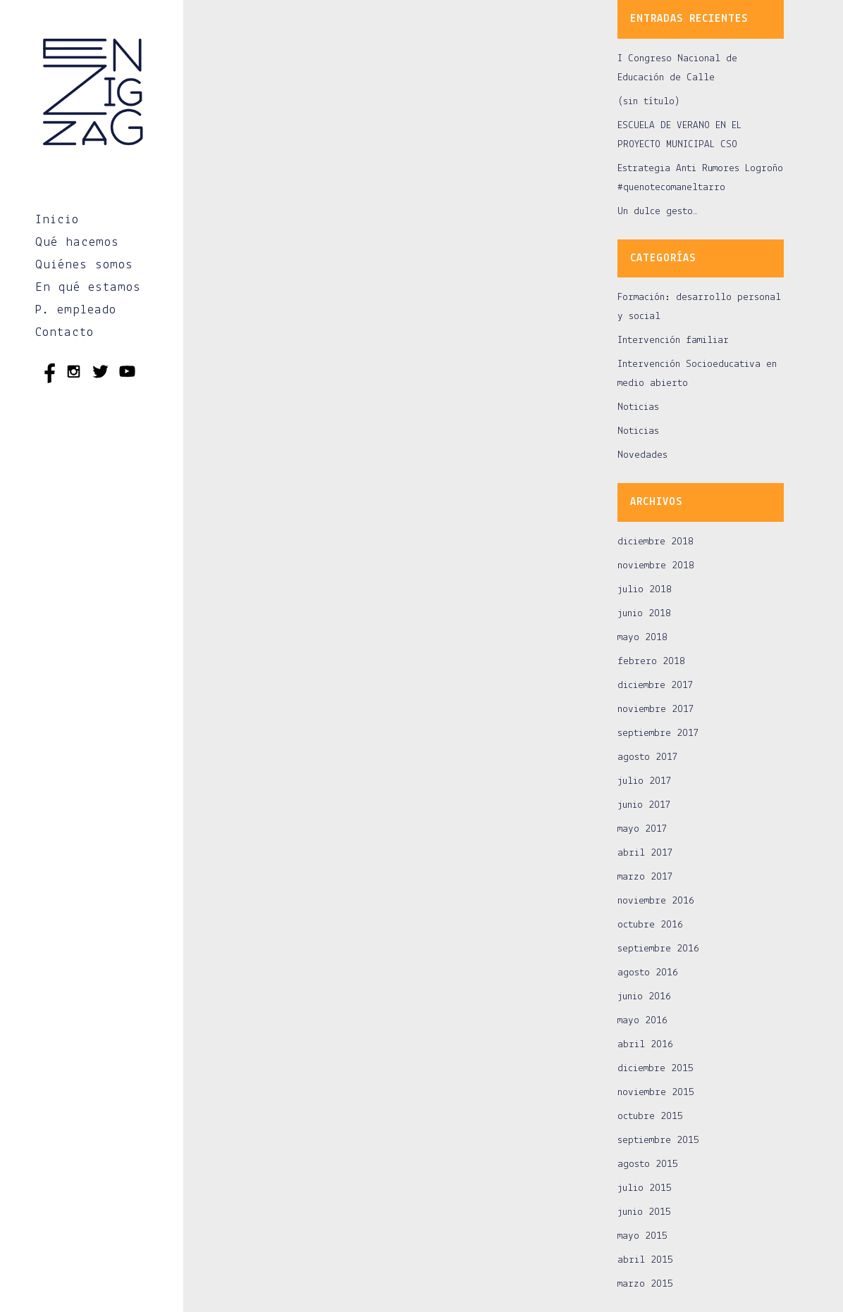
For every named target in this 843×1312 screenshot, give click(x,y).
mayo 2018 (642, 637)
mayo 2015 (642, 1236)
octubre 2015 (650, 1116)
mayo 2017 (642, 829)
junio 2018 (644, 613)
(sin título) (648, 101)
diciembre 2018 (655, 542)
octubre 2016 (650, 925)
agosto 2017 (647, 757)
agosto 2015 (647, 1164)
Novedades (642, 455)
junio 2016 (644, 997)
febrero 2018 (651, 661)
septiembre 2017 (658, 733)
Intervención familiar (673, 340)
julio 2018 (644, 590)
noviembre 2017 (655, 709)
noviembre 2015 (655, 1092)
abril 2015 (645, 1260)
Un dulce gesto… (657, 211)
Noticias (638, 407)
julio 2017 (644, 781)
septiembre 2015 (658, 1140)
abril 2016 (645, 1044)
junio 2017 (644, 805)
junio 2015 (644, 1212)
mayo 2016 (642, 1021)
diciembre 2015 (655, 1068)
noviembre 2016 (655, 901)
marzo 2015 (645, 1284)
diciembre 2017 (655, 685)
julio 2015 (644, 1188)
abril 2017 (645, 853)
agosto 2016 (647, 973)
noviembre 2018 (655, 566)
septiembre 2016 (658, 949)
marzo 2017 (645, 877)
